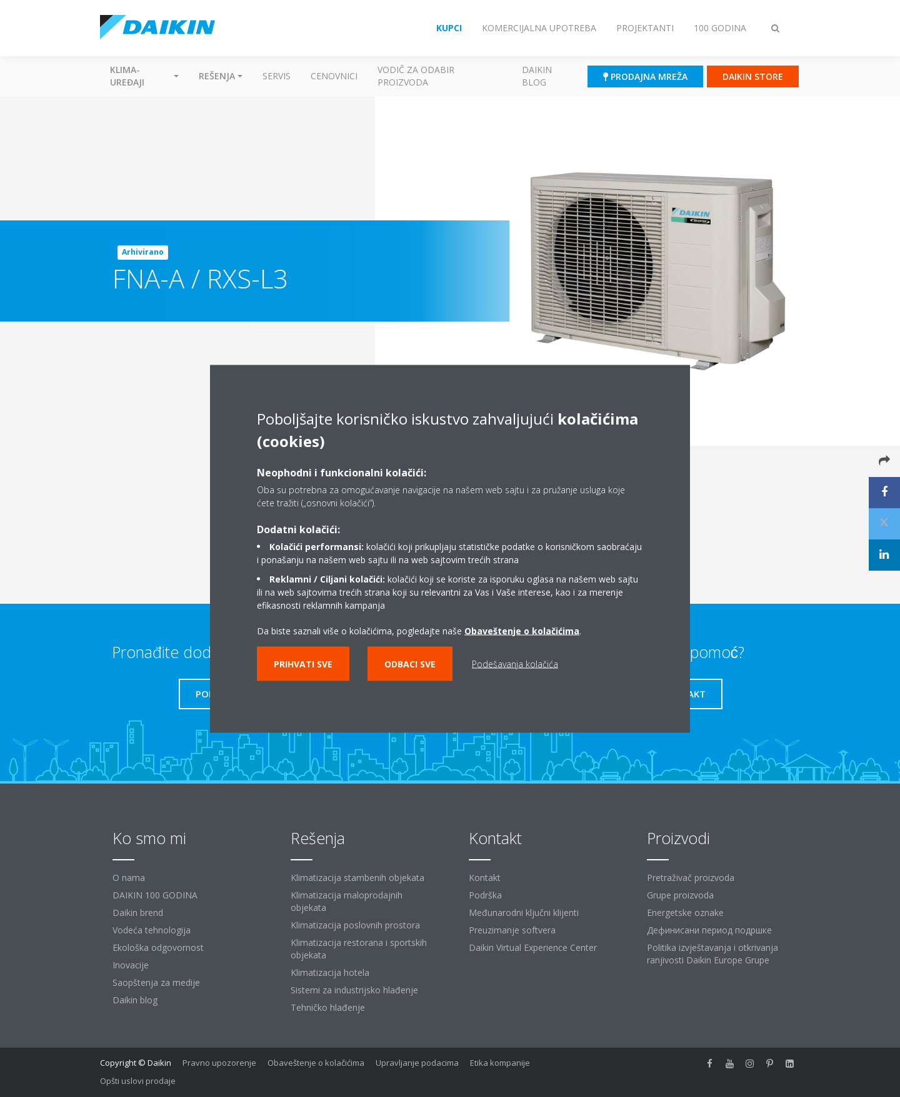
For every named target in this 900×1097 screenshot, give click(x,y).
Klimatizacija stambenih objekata (357, 877)
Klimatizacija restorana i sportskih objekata (359, 949)
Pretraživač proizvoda (690, 877)
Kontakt (485, 877)
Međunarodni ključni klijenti (524, 912)
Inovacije (130, 965)
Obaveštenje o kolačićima (521, 630)
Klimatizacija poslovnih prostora (355, 925)
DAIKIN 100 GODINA (155, 895)
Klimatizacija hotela (330, 972)
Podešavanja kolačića (515, 663)
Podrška (485, 895)
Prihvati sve (303, 663)
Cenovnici (334, 76)
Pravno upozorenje (219, 1062)
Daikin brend (137, 912)
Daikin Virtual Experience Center (533, 947)
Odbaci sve (410, 663)
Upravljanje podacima (417, 1062)
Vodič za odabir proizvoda (416, 76)
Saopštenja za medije (156, 982)
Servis (276, 76)
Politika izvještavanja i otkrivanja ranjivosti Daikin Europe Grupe (712, 954)
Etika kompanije (500, 1062)
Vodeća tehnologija (151, 930)
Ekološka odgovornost (158, 947)
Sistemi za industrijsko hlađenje (354, 990)
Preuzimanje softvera (512, 930)
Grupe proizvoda (680, 895)
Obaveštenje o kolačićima (316, 1062)
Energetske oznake (685, 912)
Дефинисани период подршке (709, 930)
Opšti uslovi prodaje (138, 1080)
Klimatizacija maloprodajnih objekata (346, 901)
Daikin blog (537, 76)
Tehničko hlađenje (328, 1007)
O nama (128, 877)
